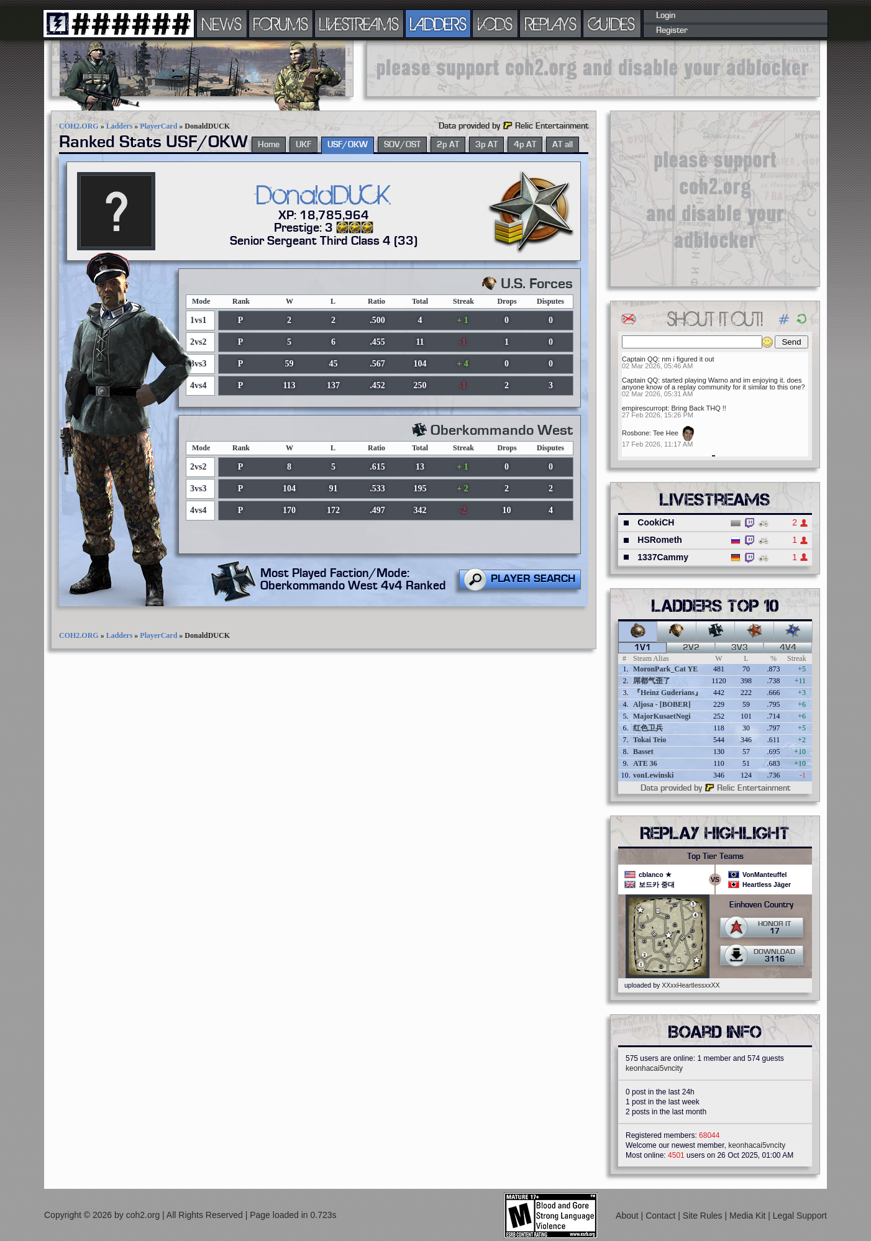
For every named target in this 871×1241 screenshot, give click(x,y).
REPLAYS (551, 23)
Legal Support (800, 1216)
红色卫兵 (648, 728)
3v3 (739, 647)
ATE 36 (645, 763)
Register (672, 30)
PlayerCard (158, 126)
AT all (562, 144)
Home (269, 144)
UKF (303, 144)
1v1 (642, 647)
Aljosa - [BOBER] (662, 704)
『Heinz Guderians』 (667, 692)
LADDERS (438, 23)
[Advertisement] (593, 68)
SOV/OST (402, 144)
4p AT (525, 144)
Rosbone (635, 433)
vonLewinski (653, 775)
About (628, 1216)
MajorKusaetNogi (662, 716)
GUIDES (612, 23)
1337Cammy (662, 557)
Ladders (119, 126)
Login (665, 15)
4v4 (788, 647)
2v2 (691, 647)
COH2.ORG (79, 126)
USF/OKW (347, 144)
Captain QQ (640, 359)
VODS (495, 23)
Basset (643, 751)
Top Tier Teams (715, 856)
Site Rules (704, 1216)
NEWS (222, 23)
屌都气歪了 (651, 680)
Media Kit (748, 1216)
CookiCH (655, 522)
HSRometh (659, 540)
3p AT (486, 144)
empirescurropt (644, 408)
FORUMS (280, 23)
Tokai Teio (649, 739)
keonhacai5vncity (654, 1068)
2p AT (448, 144)
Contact (661, 1216)
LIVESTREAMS (359, 23)
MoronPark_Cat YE (665, 669)
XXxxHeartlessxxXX (690, 985)
